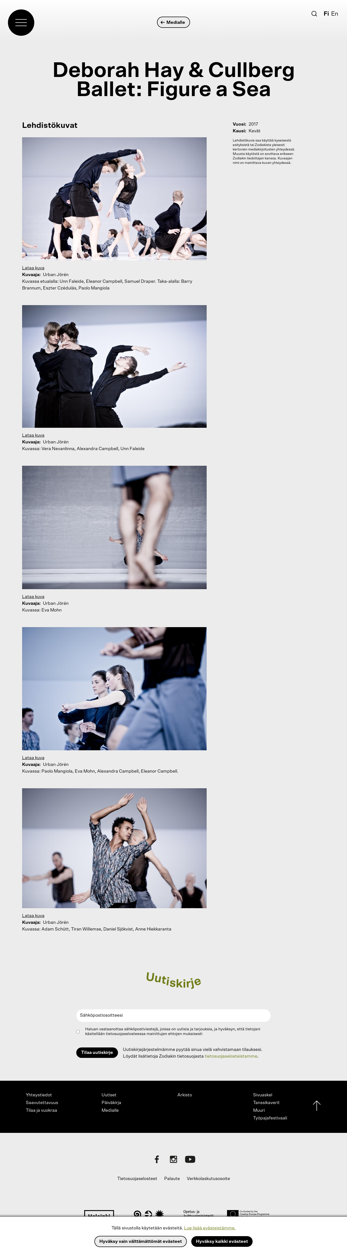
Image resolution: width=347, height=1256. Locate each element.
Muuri (259, 1110)
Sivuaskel (262, 1095)
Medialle (173, 22)
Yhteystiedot (39, 1095)
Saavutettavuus (42, 1103)
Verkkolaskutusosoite (208, 1179)
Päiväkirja (111, 1103)
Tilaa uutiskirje (97, 1052)
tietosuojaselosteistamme (231, 1056)
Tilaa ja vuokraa (41, 1110)
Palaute (172, 1179)
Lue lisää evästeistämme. (210, 1228)
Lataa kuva (33, 268)
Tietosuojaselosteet (137, 1179)
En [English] (334, 14)
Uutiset (109, 1095)
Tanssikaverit (266, 1103)
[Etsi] (314, 13)
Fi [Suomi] (326, 14)
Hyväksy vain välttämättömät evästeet (140, 1241)
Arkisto (184, 1095)
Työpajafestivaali (270, 1118)
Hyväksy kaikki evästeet (222, 1241)
